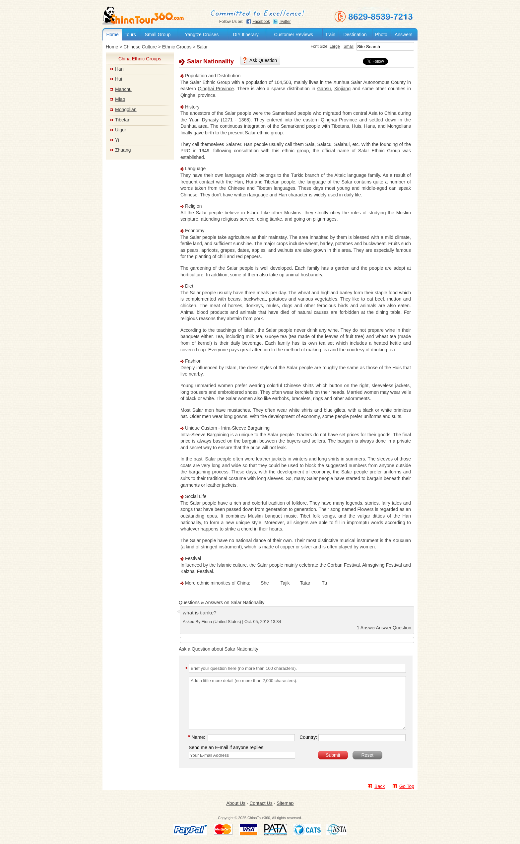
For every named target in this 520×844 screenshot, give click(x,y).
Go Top (406, 786)
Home (112, 34)
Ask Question (263, 60)
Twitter (285, 21)
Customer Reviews (293, 34)
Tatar (305, 583)
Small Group (158, 34)
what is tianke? (200, 612)
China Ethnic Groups (139, 58)
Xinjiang (342, 89)
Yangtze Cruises (202, 34)
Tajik (285, 583)
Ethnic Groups (177, 46)
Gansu (324, 89)
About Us (235, 803)
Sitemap (285, 803)
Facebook (261, 21)
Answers (404, 34)
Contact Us (260, 803)
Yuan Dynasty (204, 119)
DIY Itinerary (246, 34)
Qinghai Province (216, 89)
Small (340, 46)
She (265, 583)
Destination (354, 34)
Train (330, 34)
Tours (130, 34)
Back (379, 786)
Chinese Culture (140, 46)
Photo (381, 34)
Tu (324, 583)
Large (326, 46)
